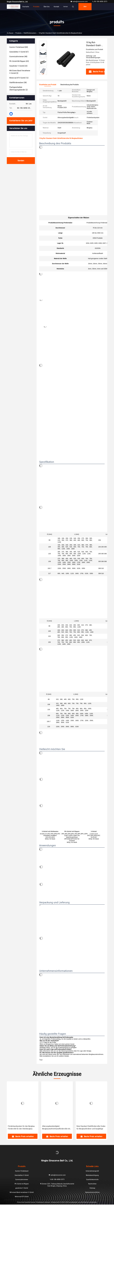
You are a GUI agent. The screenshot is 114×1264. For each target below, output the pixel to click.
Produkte (36, 6)
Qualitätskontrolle (92, 1179)
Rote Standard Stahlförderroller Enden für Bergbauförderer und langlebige (91, 1127)
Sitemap (92, 1188)
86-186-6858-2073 (99, 1)
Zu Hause (10, 33)
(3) (19, 72)
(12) (18, 78)
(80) (18, 47)
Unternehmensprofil (92, 1171)
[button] (43, 73)
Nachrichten (92, 1184)
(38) (18, 83)
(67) (19, 52)
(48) (18, 57)
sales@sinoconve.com (79, 1)
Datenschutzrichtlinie (92, 1192)
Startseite (25, 6)
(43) (19, 61)
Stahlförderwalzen (30, 33)
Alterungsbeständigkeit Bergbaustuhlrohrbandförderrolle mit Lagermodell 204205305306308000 (56, 1127)
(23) (18, 66)
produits (18, 33)
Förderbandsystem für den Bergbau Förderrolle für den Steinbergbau (21, 1127)
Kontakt (56, 6)
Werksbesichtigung (92, 1175)
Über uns (46, 6)
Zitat (85, 6)
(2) (18, 88)
